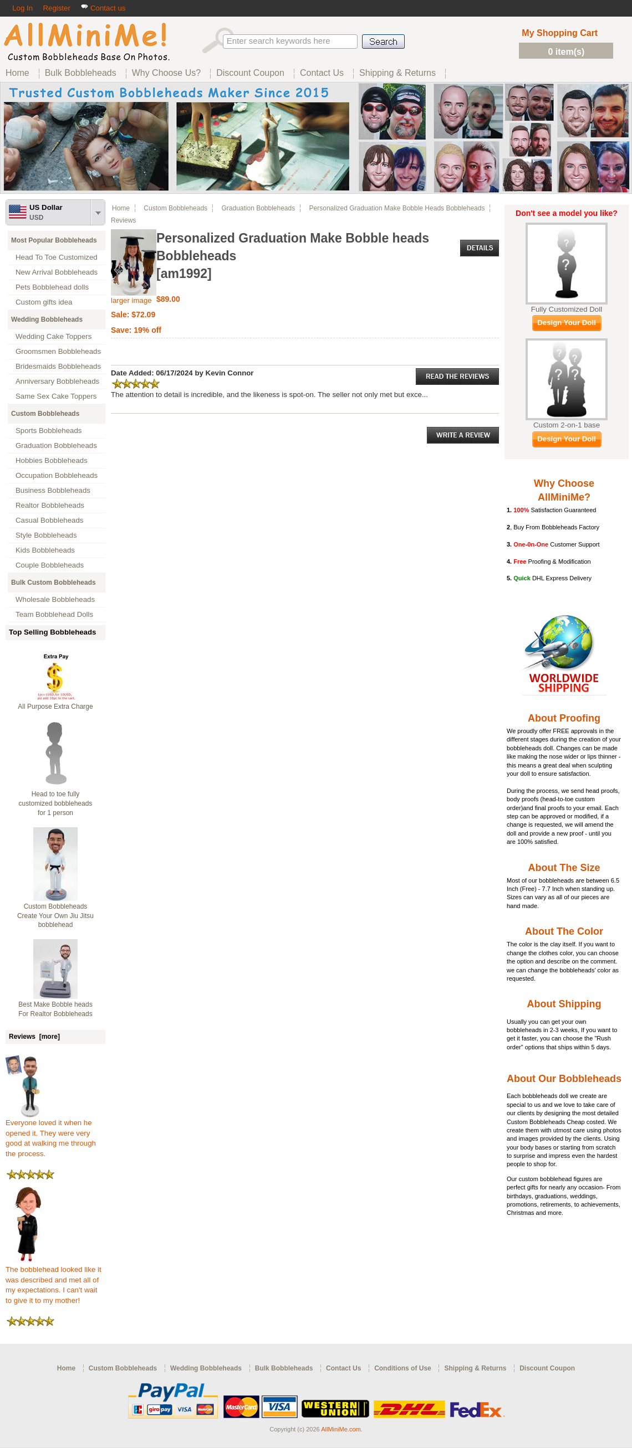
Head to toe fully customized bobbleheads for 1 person (56, 803)
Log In (22, 8)
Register (56, 8)
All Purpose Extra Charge (55, 706)
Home (121, 208)
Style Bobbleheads (46, 535)
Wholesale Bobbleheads (55, 599)
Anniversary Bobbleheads (57, 381)
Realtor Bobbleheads (50, 505)
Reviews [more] (34, 1036)
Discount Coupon (547, 1368)
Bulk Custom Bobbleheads (53, 582)
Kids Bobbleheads (45, 550)
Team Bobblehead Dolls (54, 614)
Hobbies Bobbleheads (52, 460)
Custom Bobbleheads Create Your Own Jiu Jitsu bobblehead (55, 916)
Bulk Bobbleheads (284, 1368)
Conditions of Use (402, 1368)
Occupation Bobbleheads (57, 475)
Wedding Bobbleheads (47, 319)
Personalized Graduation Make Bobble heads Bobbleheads (397, 208)
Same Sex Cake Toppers (56, 396)
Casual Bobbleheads (49, 520)
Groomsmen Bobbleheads (58, 351)
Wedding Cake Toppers (53, 336)
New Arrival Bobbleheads (57, 272)
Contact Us (343, 1368)
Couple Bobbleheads (50, 565)
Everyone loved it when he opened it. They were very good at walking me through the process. (51, 1134)
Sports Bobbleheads (48, 430)
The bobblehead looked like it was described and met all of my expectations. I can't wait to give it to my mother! (53, 1281)
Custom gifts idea (44, 302)
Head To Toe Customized (57, 257)
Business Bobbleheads (53, 490)
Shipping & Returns (475, 1368)
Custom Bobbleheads (45, 414)
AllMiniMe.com (341, 1429)
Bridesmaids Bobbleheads (58, 366)
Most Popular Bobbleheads (54, 240)
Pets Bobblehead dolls (52, 287)
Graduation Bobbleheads (56, 445)
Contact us (102, 8)
